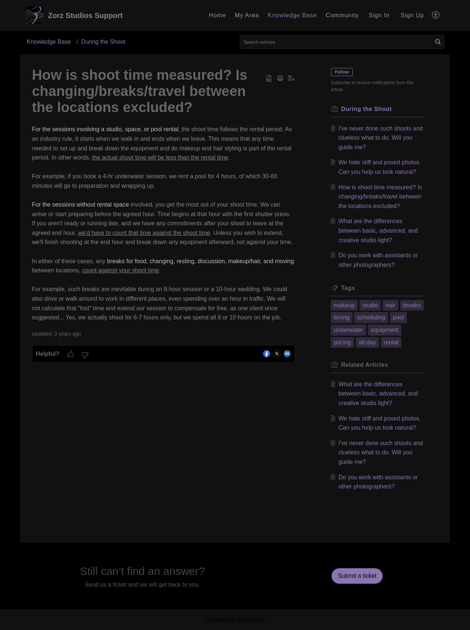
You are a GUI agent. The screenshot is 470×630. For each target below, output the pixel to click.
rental (391, 342)
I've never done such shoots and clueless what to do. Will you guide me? (381, 137)
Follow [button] (342, 72)
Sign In (379, 15)
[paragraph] (163, 223)
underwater (348, 330)
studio (370, 305)
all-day (367, 342)
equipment (384, 330)
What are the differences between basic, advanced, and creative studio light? (378, 230)
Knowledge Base (49, 42)
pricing (342, 342)
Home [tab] (217, 15)
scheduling (371, 317)
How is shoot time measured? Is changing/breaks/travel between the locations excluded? (380, 196)
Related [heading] (364, 365)
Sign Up (412, 15)
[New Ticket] (357, 576)
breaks (412, 305)
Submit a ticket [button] (357, 576)
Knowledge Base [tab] (292, 15)
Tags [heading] (348, 288)
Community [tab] (342, 15)
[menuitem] (379, 15)
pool (398, 317)
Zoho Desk (251, 619)
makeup (344, 305)
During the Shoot (103, 42)
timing (342, 317)
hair (390, 305)
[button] (436, 15)
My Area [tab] (247, 15)
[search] (342, 42)
